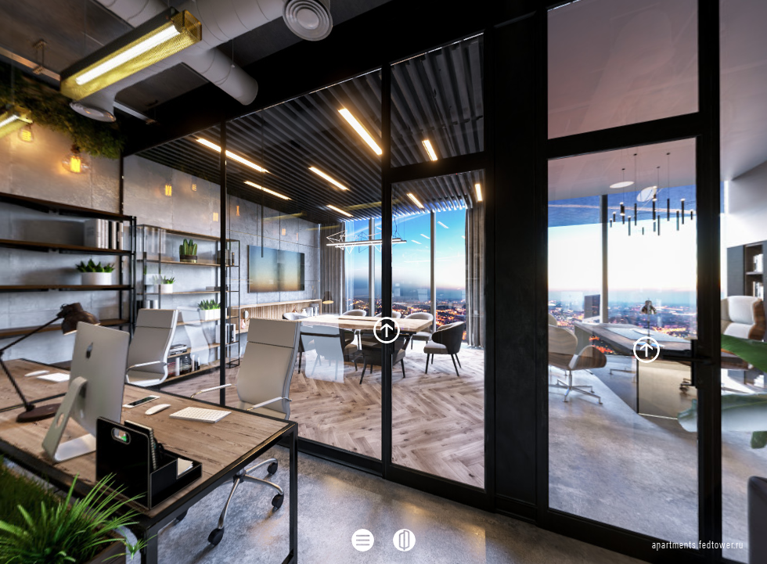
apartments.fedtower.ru (698, 545)
